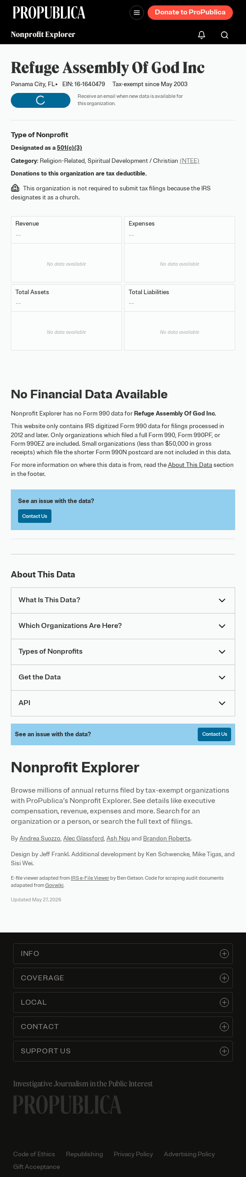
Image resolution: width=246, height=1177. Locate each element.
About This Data (190, 465)
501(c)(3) (69, 148)
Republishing (84, 1154)
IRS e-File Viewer (90, 878)
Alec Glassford (83, 838)
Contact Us (34, 516)
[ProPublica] (49, 12)
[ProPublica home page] (67, 1104)
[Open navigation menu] (137, 12)
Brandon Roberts (166, 838)
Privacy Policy (133, 1154)
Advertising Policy (189, 1154)
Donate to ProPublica (190, 12)
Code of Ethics (34, 1154)
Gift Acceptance (36, 1167)
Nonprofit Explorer (43, 34)
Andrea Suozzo (39, 838)
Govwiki (54, 885)
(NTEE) (190, 161)
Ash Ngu (118, 838)
